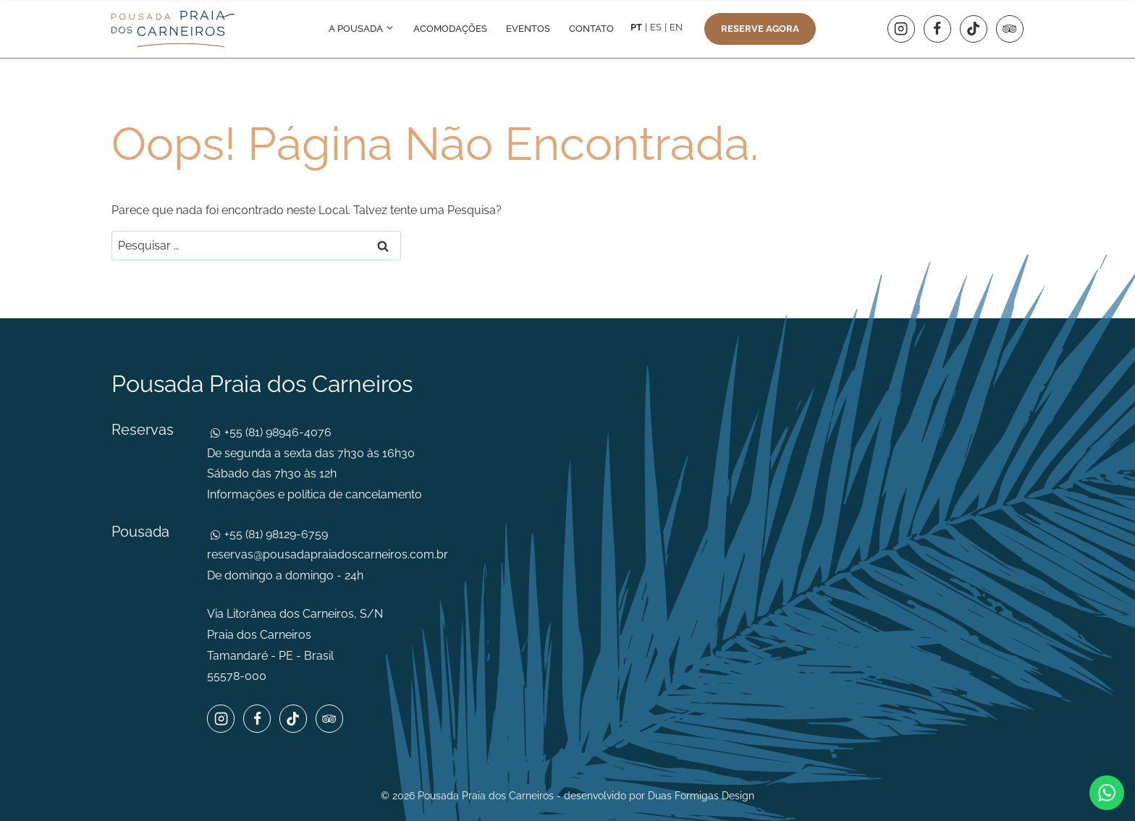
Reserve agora (760, 28)
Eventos (528, 28)
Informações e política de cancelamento (314, 494)
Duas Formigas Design (701, 795)
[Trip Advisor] (1010, 29)
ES (656, 27)
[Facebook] (937, 29)
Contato (591, 28)
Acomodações (450, 28)
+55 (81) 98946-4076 (276, 432)
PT (636, 27)
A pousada (361, 28)
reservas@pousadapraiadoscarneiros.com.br (327, 554)
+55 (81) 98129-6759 (274, 534)
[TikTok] (973, 29)
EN (676, 27)
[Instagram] (901, 29)
